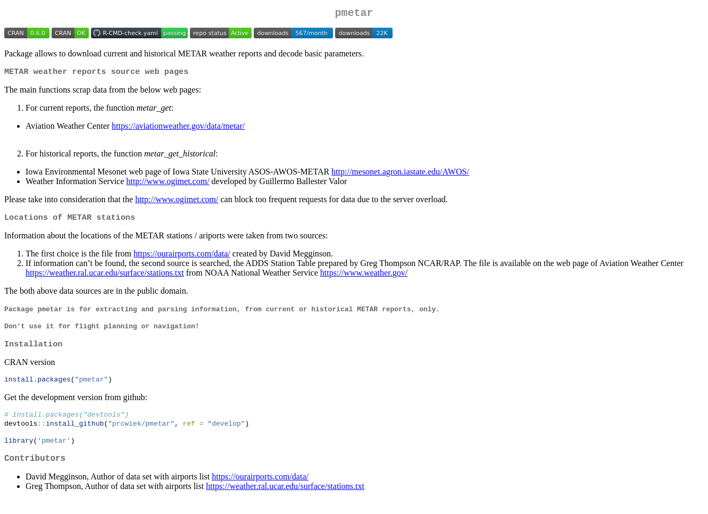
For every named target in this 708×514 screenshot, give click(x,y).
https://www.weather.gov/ (363, 276)
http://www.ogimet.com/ (167, 184)
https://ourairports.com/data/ (182, 257)
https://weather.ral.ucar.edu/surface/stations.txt (105, 276)
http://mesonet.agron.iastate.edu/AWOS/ (400, 174)
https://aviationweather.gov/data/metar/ (178, 129)
